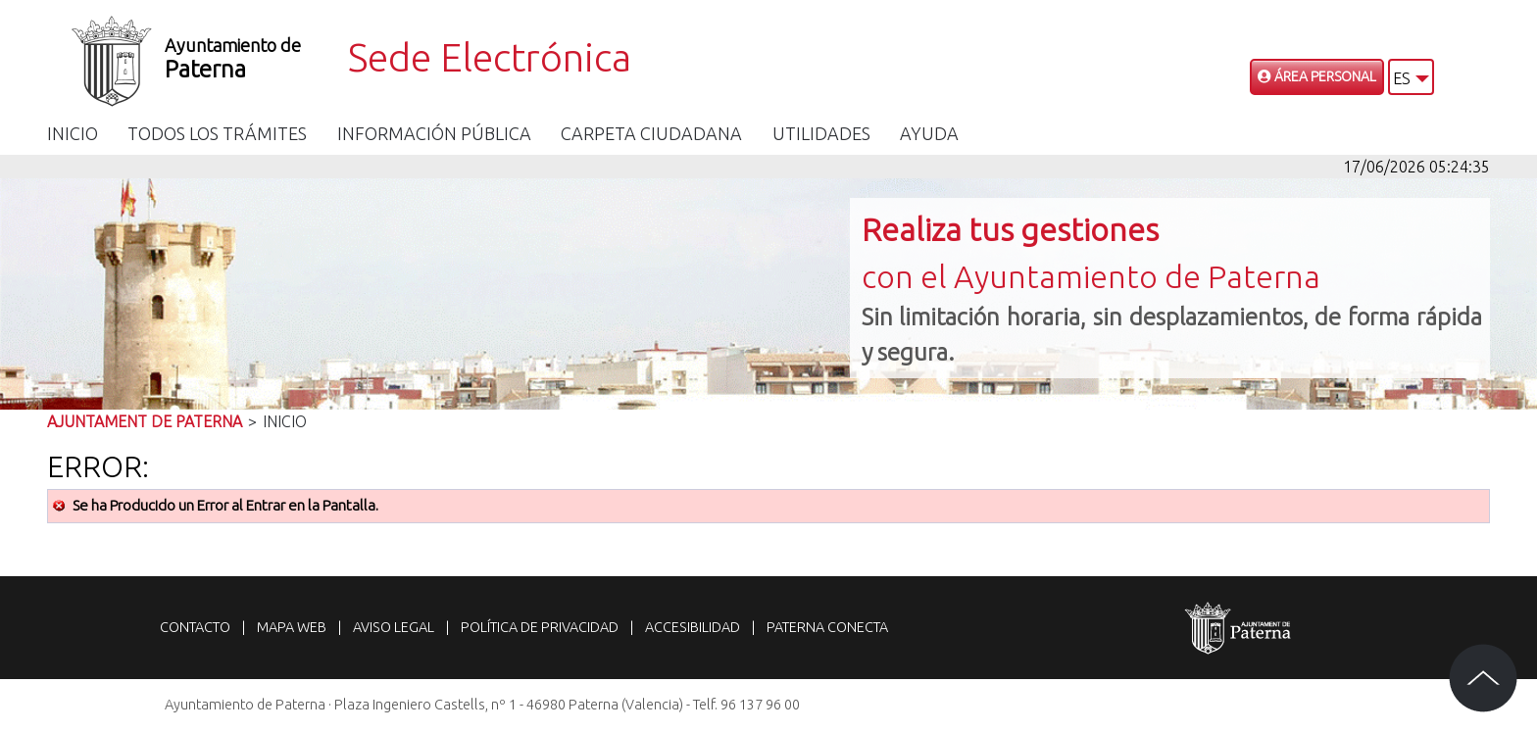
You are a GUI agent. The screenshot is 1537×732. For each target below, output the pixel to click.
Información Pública (434, 133)
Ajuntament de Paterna (144, 421)
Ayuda (929, 133)
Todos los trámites (217, 133)
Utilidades (821, 133)
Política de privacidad (540, 627)
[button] (1411, 77)
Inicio (72, 133)
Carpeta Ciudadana (651, 133)
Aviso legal (393, 627)
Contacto (195, 627)
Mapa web (291, 627)
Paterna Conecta (827, 627)
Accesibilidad (692, 627)
